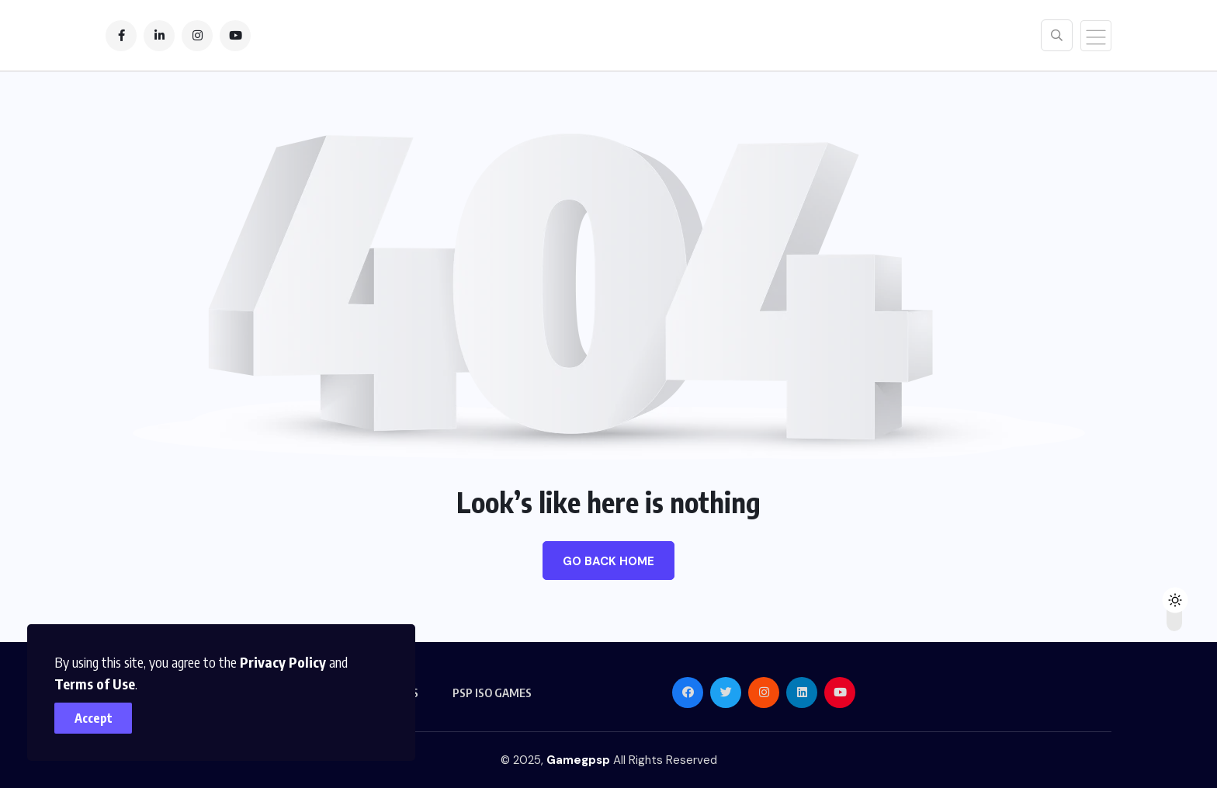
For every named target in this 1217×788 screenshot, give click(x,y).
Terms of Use (94, 684)
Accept (94, 718)
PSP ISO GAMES (492, 692)
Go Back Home (608, 561)
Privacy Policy (283, 662)
